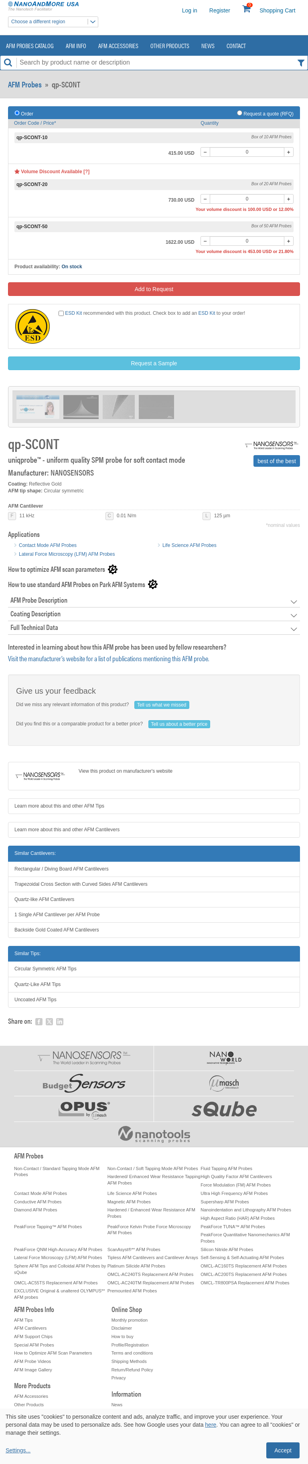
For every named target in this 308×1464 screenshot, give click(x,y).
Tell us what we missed (161, 705)
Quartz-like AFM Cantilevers (44, 899)
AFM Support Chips (33, 1336)
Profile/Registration (130, 1345)
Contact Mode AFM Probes (48, 545)
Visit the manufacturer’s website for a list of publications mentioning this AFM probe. (108, 658)
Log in (189, 10)
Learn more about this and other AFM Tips (59, 806)
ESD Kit (73, 313)
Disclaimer (121, 1328)
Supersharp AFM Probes (225, 1201)
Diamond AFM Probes (35, 1209)
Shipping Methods (129, 1361)
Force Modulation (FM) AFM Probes (236, 1185)
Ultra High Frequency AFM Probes (234, 1193)
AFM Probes (25, 84)
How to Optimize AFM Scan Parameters (53, 1353)
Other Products (169, 45)
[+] (289, 152)
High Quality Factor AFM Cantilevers (236, 1176)
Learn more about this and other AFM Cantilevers (67, 829)
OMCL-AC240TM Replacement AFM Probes (150, 1282)
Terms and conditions (132, 1353)
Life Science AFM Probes (189, 545)
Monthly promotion (129, 1320)
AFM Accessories (118, 45)
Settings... (18, 1450)
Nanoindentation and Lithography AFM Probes (246, 1209)
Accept (283, 1450)
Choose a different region (54, 22)
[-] (205, 152)
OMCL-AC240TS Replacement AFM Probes (150, 1274)
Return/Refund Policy (132, 1369)
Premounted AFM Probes (132, 1290)
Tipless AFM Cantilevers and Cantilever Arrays (152, 1257)
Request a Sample (154, 363)
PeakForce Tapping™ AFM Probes (48, 1226)
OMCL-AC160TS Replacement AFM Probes (244, 1266)
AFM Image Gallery (33, 1369)
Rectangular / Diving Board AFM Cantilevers (61, 869)
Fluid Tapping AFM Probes (226, 1168)
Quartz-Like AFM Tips (37, 984)
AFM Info (76, 45)
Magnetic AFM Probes (129, 1201)
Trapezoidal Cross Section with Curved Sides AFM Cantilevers (81, 884)
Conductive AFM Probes (38, 1201)
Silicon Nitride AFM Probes (227, 1249)
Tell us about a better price (179, 724)
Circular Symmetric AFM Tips (45, 969)
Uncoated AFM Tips (35, 999)
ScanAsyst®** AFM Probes (133, 1249)
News (208, 45)
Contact (236, 45)
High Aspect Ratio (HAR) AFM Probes (238, 1218)
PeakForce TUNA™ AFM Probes (233, 1226)
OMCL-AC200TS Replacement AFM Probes (244, 1274)
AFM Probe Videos (32, 1361)
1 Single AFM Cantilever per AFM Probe (57, 914)
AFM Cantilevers (30, 1328)
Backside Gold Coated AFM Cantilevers (56, 930)
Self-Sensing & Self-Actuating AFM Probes (242, 1257)
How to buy (122, 1336)
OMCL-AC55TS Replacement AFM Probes (55, 1282)
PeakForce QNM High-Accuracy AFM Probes (58, 1249)
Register (219, 10)
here (210, 1424)
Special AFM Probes (34, 1345)
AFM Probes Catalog (30, 45)
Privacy (118, 1377)
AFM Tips (23, 1320)
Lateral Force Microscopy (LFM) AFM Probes (67, 554)
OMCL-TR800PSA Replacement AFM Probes (245, 1282)
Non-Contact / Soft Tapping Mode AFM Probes (152, 1168)
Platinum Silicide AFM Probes (136, 1266)
